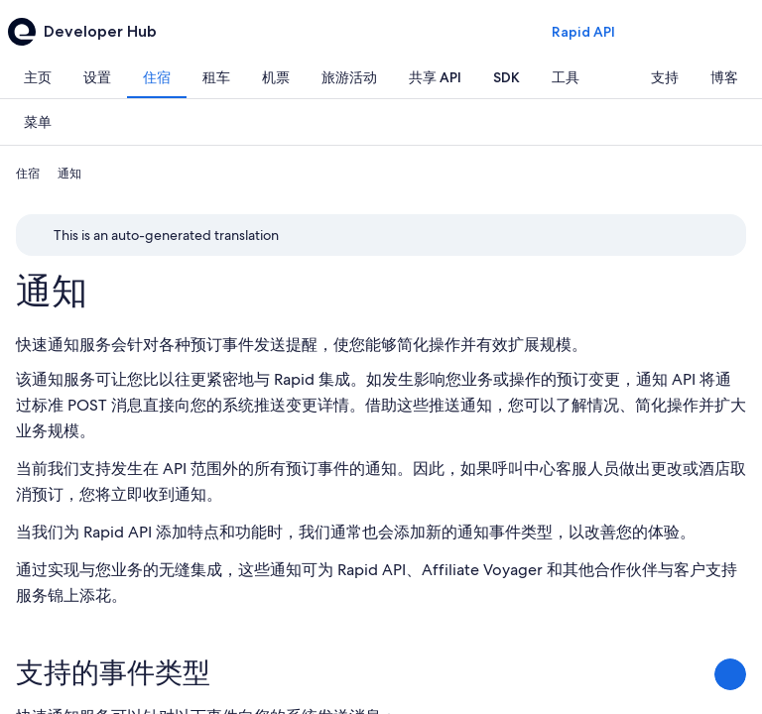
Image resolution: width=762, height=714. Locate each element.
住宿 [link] (28, 173)
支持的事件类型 (113, 672)
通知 (51, 291)
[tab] (37, 77)
